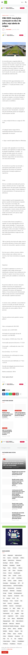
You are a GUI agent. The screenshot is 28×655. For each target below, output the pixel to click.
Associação (15, 557)
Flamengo (5, 600)
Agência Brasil (18, 555)
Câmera (20, 568)
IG (22, 608)
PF (22, 636)
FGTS (13, 598)
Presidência (12, 643)
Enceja (4, 593)
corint (13, 578)
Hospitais (5, 608)
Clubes (4, 575)
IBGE (14, 608)
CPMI (4, 580)
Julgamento (10, 616)
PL (11, 638)
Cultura (9, 580)
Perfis (4, 636)
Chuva (4, 573)
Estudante (16, 595)
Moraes (22, 626)
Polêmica (20, 638)
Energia (10, 593)
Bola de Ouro (11, 560)
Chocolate (19, 570)
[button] (2, 2)
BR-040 (11, 562)
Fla (17, 598)
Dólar (4, 588)
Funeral (16, 600)
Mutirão (11, 631)
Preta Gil (19, 643)
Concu (19, 575)
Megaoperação (6, 621)
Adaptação (10, 555)
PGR (4, 638)
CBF (9, 570)
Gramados (16, 603)
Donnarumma (11, 588)
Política (13, 641)
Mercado (5, 623)
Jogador (17, 613)
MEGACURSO (20, 618)
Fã (3, 598)
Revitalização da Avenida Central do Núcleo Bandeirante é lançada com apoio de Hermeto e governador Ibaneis (18, 515)
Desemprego (13, 583)
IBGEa (18, 608)
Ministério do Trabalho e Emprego (11, 626)
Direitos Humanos (7, 585)
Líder (4, 618)
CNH (9, 575)
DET (19, 583)
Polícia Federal (6, 641)
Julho (16, 616)
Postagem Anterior (6, 447)
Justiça (22, 616)
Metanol (18, 623)
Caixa (9, 568)
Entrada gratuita (18, 593)
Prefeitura (5, 643)
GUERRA (5, 605)
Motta (14, 628)
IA (10, 608)
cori (8, 578)
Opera (14, 633)
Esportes (10, 595)
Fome (11, 600)
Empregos (19, 590)
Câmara (14, 568)
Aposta (9, 557)
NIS (21, 631)
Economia (18, 588)
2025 (4, 555)
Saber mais (9, 649)
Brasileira (5, 565)
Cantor (4, 570)
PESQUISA (10, 636)
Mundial (20, 628)
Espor (4, 595)
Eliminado (12, 590)
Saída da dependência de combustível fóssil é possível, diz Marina (20, 414)
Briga (4, 568)
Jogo (22, 613)
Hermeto (11, 605)
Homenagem (19, 605)
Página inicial (5, 15)
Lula (9, 618)
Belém (4, 560)
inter (22, 611)
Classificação (17, 573)
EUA (22, 595)
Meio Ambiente (19, 621)
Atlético (22, 557)
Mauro (13, 618)
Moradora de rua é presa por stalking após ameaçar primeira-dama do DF (18, 473)
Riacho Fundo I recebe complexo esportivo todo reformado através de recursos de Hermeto (18, 505)
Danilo (14, 580)
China (14, 570)
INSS (18, 611)
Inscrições (12, 15)
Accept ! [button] (5, 652)
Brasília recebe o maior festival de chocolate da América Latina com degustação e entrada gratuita (17, 482)
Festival (8, 598)
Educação (5, 590)
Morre (4, 628)
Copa (4, 578)
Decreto (20, 580)
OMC (4, 633)
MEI (13, 621)
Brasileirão (12, 565)
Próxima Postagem (21, 447)
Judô (4, 616)
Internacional (6, 613)
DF (22, 583)
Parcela (20, 633)
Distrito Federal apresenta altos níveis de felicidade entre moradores (7, 415)
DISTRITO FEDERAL (18, 585)
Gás (21, 600)
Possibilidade (21, 641)
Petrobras (17, 636)
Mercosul (11, 623)
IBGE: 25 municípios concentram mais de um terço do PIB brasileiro (7, 432)
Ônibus (9, 633)
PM (15, 638)
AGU (4, 557)
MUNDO (5, 631)
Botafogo (5, 562)
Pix (8, 638)
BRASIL (17, 562)
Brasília (18, 565)
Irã (12, 613)
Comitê (14, 575)
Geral (4, 603)
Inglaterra (5, 611)
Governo (10, 603)
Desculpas (5, 583)
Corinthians (19, 578)
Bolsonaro (18, 560)
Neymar (17, 631)
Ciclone (10, 573)
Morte (9, 628)
